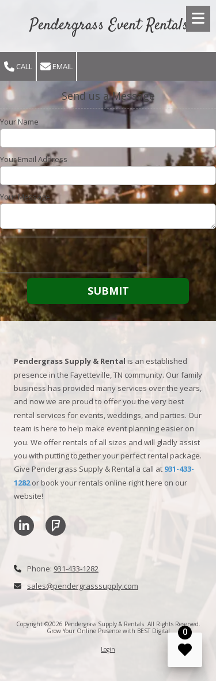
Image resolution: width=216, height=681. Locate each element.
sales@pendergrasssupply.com (82, 586)
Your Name (19, 121)
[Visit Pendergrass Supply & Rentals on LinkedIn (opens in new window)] (24, 526)
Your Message (25, 196)
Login (108, 649)
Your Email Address (33, 159)
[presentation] (73, 255)
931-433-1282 (76, 568)
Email (56, 66)
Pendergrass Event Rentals (109, 25)
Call (18, 66)
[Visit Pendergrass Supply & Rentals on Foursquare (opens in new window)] (56, 526)
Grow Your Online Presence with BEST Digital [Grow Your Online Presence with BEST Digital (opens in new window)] (108, 631)
